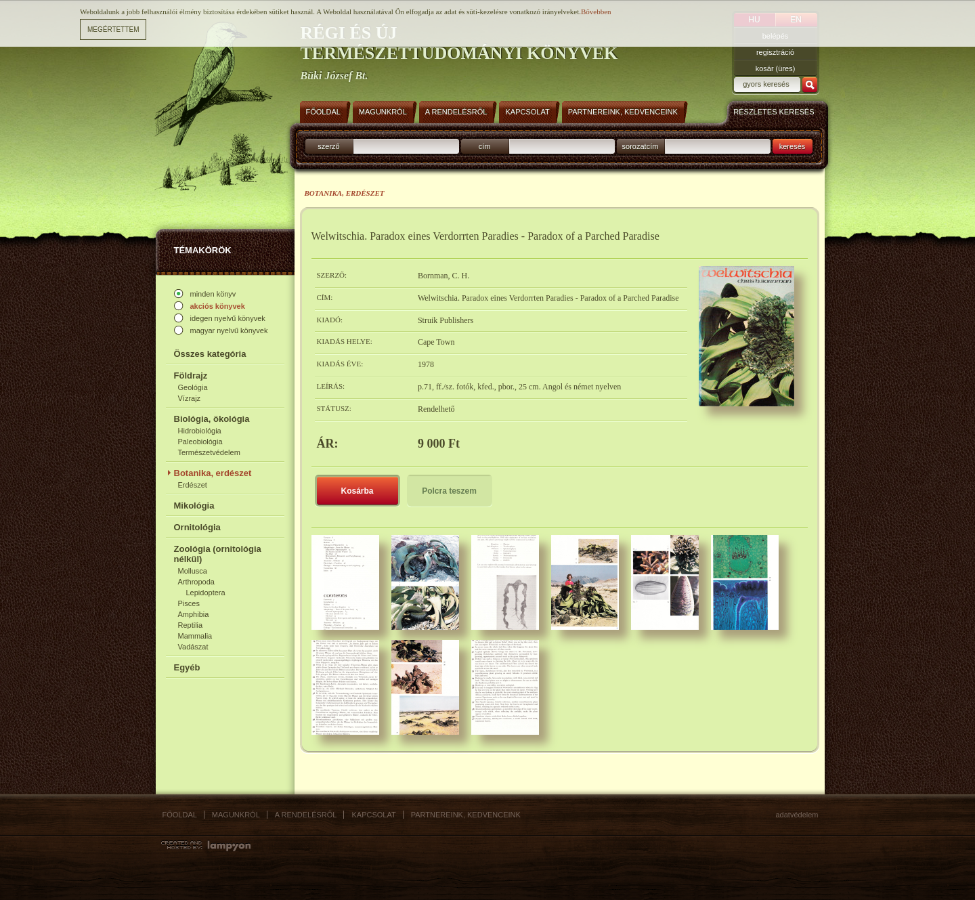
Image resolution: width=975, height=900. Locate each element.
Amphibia (193, 614)
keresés (792, 146)
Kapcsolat (373, 815)
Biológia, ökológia (212, 419)
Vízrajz (189, 398)
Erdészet (192, 485)
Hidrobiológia (199, 431)
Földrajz (191, 375)
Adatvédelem (797, 815)
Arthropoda (196, 582)
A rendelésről (306, 815)
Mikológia (194, 505)
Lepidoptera (205, 592)
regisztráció (775, 52)
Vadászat (193, 647)
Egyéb (187, 667)
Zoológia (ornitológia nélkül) (217, 554)
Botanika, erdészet (213, 473)
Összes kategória (210, 354)
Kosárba (357, 491)
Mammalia (195, 636)
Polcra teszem (449, 491)
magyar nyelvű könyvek (229, 330)
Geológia (193, 387)
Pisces (189, 603)
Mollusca (192, 571)
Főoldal (179, 815)
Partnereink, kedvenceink (466, 815)
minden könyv (213, 294)
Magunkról (236, 815)
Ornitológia (197, 527)
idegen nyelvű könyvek (227, 318)
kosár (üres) (776, 68)
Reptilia (190, 625)
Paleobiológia (200, 441)
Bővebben (596, 11)
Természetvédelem (209, 452)
